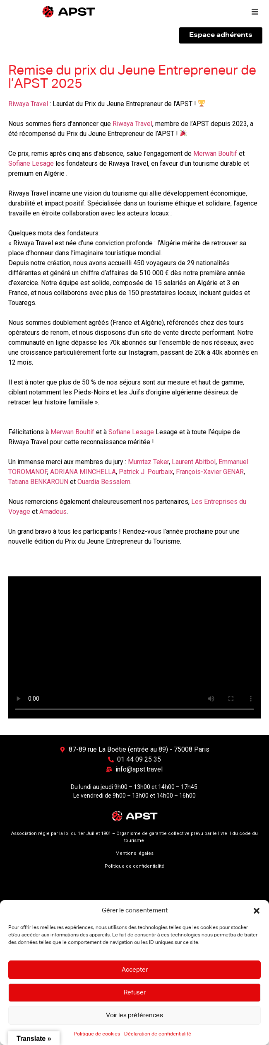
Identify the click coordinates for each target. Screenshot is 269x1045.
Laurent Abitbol (194, 462)
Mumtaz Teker (148, 462)
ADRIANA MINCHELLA (83, 472)
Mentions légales (134, 853)
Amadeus (53, 511)
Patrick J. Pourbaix (146, 472)
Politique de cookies (97, 1034)
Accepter (135, 970)
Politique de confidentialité (134, 866)
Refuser (135, 992)
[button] (256, 911)
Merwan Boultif (215, 153)
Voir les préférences (134, 1015)
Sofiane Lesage (31, 163)
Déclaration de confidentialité (157, 1034)
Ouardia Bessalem (103, 482)
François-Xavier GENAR (210, 472)
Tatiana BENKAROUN (38, 482)
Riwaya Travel (28, 104)
